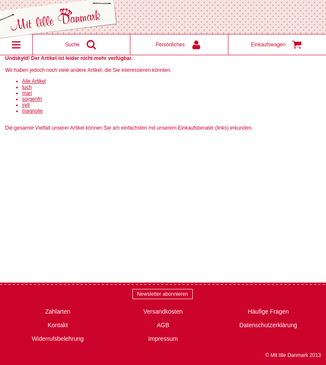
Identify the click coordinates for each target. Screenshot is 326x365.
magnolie (32, 111)
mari (27, 93)
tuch (27, 87)
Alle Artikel (34, 81)
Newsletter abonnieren (162, 294)
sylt (26, 105)
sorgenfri (32, 99)
